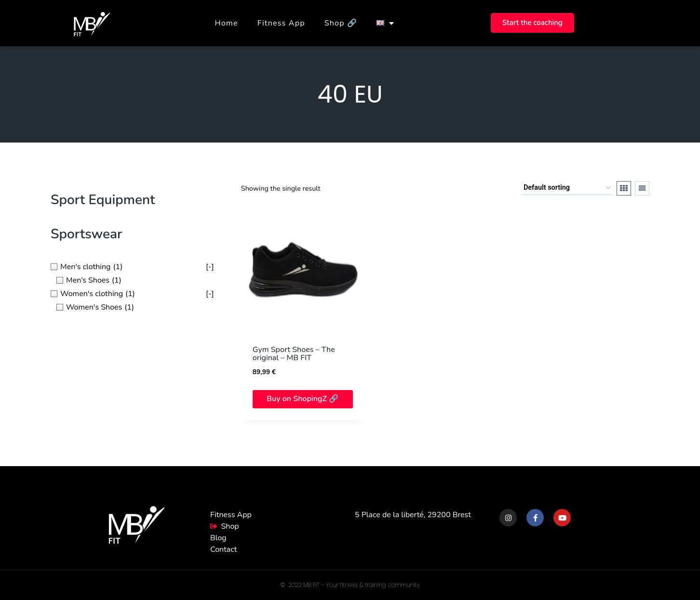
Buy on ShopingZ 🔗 (302, 398)
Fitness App (281, 23)
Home (226, 23)
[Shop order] (567, 188)
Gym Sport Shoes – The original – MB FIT (294, 354)
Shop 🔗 (340, 23)
